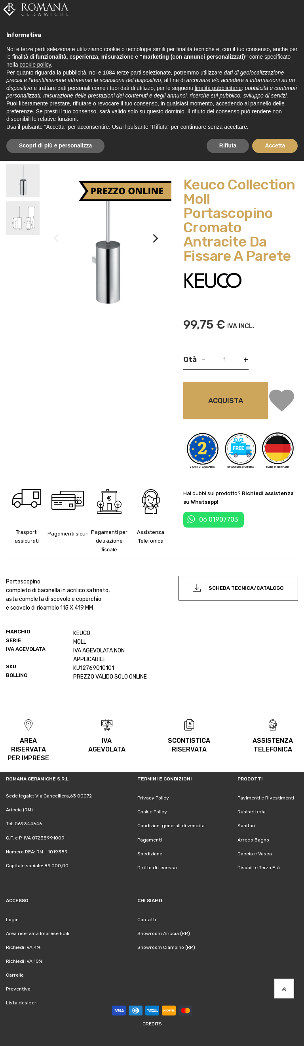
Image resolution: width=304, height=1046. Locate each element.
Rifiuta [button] (228, 145)
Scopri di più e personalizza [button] (55, 145)
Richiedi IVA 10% (24, 961)
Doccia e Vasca (255, 854)
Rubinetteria (252, 812)
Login (12, 919)
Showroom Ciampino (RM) (166, 947)
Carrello (15, 975)
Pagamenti (149, 840)
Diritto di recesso (157, 867)
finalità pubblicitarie (217, 88)
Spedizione (149, 854)
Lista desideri (22, 1003)
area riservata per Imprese (28, 749)
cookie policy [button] (35, 64)
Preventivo (18, 989)
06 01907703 (218, 519)
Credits (152, 1024)
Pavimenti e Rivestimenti (266, 798)
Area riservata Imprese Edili (37, 933)
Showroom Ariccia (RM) (163, 933)
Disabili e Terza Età (259, 867)
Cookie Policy (152, 812)
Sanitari (246, 825)
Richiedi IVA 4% (23, 947)
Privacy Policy (153, 798)
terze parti (129, 72)
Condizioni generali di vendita (171, 825)
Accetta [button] (275, 145)
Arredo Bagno (253, 840)
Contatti (146, 919)
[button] (155, 246)
